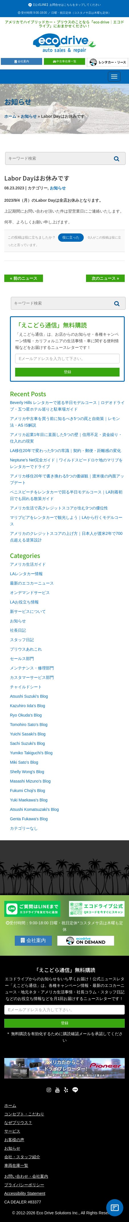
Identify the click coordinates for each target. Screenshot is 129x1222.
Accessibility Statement (24, 1193)
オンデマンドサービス (30, 592)
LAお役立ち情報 (24, 602)
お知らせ (29, 116)
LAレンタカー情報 (26, 573)
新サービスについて (28, 611)
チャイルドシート (26, 687)
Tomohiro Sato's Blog (29, 724)
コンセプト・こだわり (24, 1114)
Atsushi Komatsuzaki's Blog (34, 809)
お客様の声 (14, 1139)
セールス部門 (22, 658)
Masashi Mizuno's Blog (30, 781)
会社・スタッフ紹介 (22, 1157)
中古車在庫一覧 (64, 61)
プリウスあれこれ (26, 649)
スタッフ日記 (22, 639)
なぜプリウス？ (18, 1122)
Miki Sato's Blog (24, 762)
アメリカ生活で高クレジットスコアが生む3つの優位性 (59, 508)
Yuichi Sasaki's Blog (28, 734)
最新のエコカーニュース (32, 583)
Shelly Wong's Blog (27, 771)
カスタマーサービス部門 (32, 677)
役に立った (70, 237)
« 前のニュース (23, 278)
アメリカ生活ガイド (28, 564)
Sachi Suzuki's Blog (27, 743)
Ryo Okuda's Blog (26, 715)
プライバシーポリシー (24, 1185)
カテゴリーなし (24, 828)
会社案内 (21, 61)
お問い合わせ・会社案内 (26, 1176)
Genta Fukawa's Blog (29, 819)
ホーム (10, 116)
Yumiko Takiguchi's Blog (31, 753)
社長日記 (18, 630)
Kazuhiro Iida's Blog (27, 705)
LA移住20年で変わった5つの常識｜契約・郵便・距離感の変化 (65, 450)
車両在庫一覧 (16, 1165)
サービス (12, 1131)
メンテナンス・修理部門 (32, 668)
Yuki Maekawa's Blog (29, 800)
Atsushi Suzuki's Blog (29, 696)
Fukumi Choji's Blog (27, 790)
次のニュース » (105, 278)
